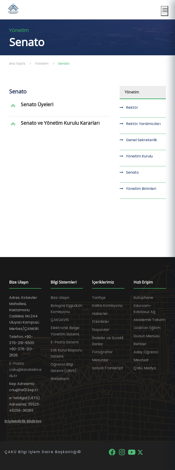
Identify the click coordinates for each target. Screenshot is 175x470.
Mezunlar (100, 360)
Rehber (140, 344)
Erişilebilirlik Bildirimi (23, 421)
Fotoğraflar (102, 352)
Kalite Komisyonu (107, 305)
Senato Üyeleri (37, 104)
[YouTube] (132, 451)
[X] (140, 451)
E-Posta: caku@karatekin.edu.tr (25, 369)
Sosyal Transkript (107, 368)
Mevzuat (141, 360)
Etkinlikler (100, 321)
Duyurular (100, 329)
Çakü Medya (145, 368)
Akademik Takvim (149, 319)
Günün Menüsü (147, 336)
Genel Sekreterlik (141, 140)
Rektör (132, 107)
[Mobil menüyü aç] (164, 11)
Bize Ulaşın (60, 297)
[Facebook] (112, 451)
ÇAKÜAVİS (60, 319)
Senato (132, 172)
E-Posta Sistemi (65, 342)
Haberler (100, 313)
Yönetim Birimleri (141, 188)
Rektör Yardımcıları (143, 123)
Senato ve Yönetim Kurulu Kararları (60, 123)
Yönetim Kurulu (139, 156)
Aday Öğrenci (146, 352)
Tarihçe (99, 297)
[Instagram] (122, 451)
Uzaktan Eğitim (147, 327)
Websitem (60, 378)
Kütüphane (143, 297)
